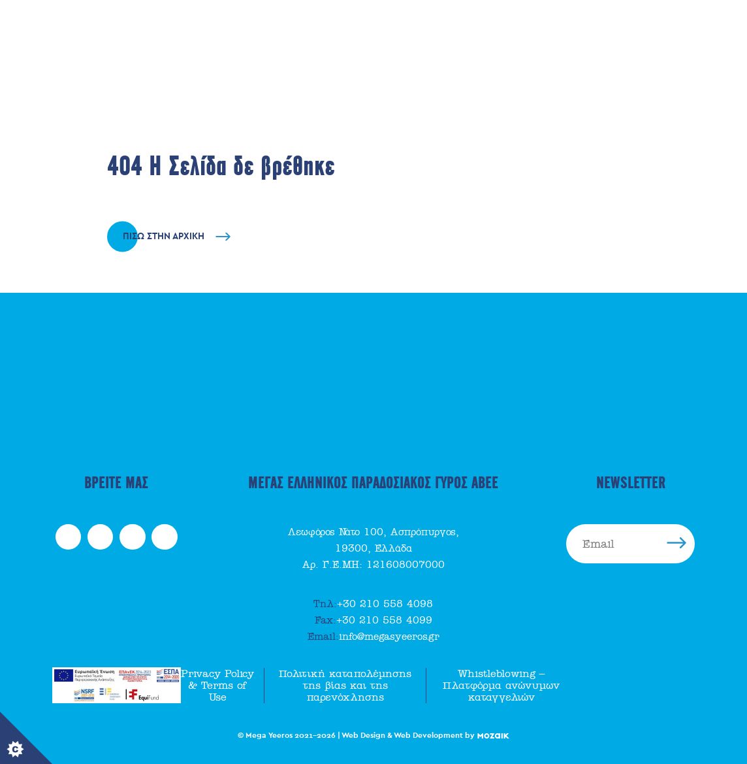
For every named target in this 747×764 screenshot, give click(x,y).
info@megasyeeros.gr (373, 636)
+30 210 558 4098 (373, 604)
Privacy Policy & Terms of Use (217, 685)
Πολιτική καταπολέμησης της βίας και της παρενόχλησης (345, 685)
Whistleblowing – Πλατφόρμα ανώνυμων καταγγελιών (501, 685)
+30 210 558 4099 (373, 620)
